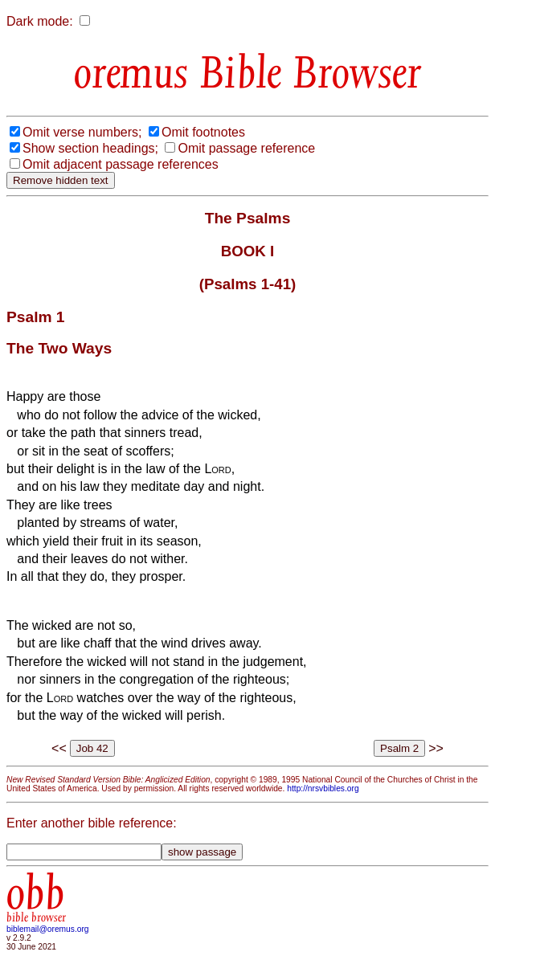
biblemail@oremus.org (47, 929)
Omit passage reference (246, 148)
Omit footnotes (203, 132)
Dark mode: (39, 21)
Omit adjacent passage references (120, 164)
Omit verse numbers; (81, 132)
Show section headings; (90, 148)
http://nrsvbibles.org (322, 788)
